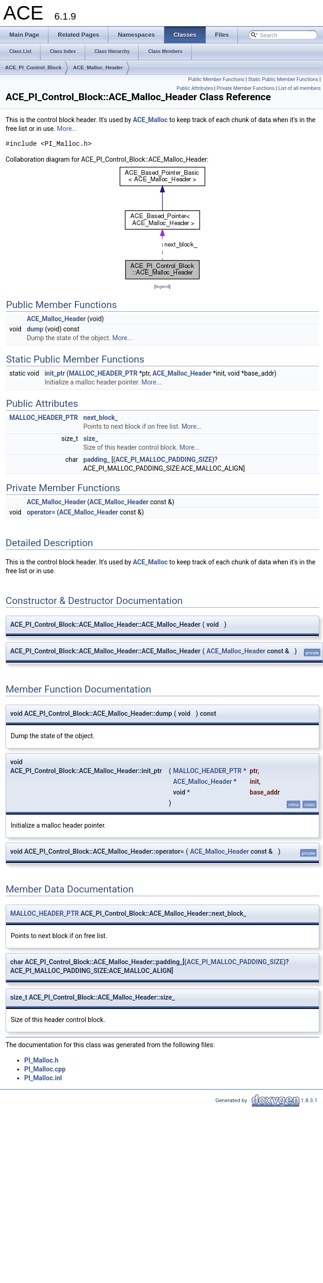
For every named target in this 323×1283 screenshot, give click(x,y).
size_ (90, 438)
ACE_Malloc (150, 119)
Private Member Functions (246, 88)
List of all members (299, 88)
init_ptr (55, 373)
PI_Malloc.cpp (45, 1069)
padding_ (96, 459)
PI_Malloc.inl (43, 1078)
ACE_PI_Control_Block (33, 67)
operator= (41, 512)
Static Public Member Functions (283, 79)
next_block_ (100, 417)
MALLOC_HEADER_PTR (103, 373)
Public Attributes (194, 88)
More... (67, 128)
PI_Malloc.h (41, 1060)
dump (35, 329)
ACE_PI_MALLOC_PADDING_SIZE (163, 459)
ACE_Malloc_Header (98, 67)
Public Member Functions (216, 79)
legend (162, 286)
